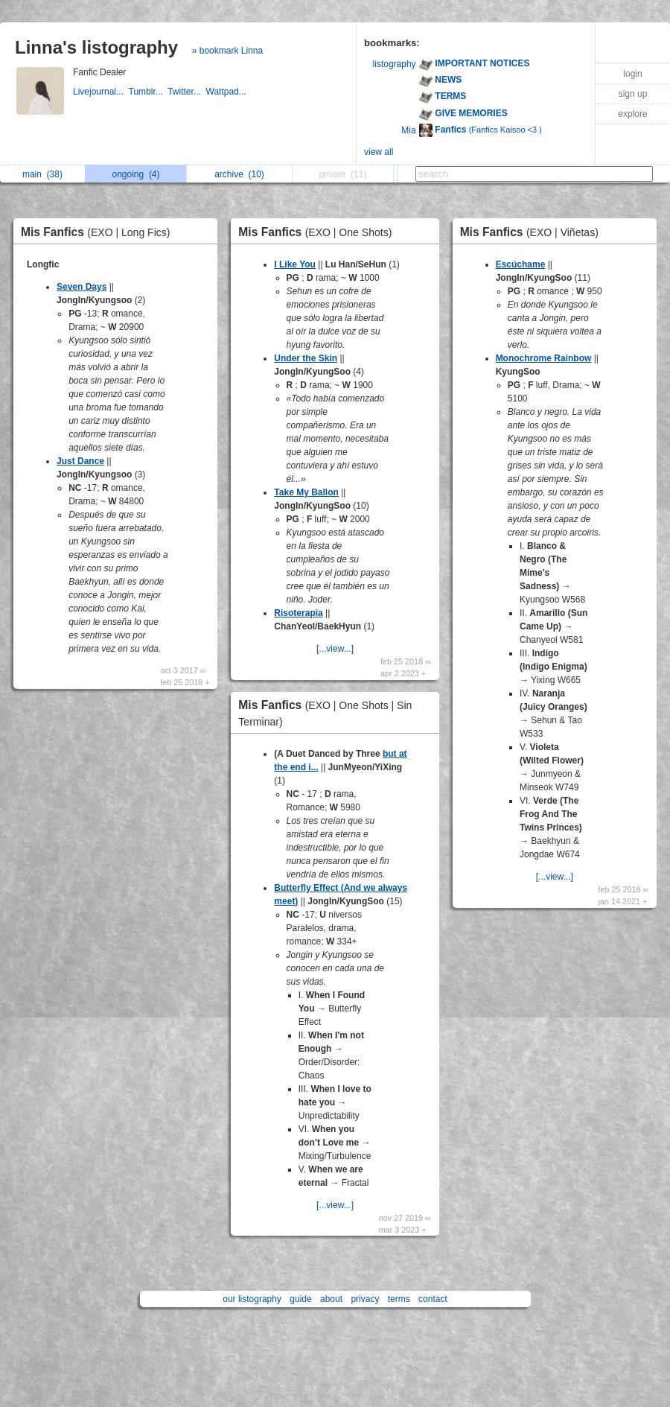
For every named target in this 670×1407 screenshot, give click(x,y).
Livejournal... (101, 91)
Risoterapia (298, 613)
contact (432, 1299)
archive (239, 174)
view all (378, 152)
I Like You (295, 264)
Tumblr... (148, 91)
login (632, 74)
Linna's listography (96, 47)
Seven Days (81, 287)
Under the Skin (305, 358)
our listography (252, 1299)
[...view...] (335, 649)
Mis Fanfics (99, 232)
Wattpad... (227, 91)
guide (300, 1299)
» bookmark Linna (227, 50)
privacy (365, 1299)
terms (399, 1299)
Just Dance (80, 461)
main (42, 174)
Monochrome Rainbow (544, 358)
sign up (633, 94)
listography (394, 64)
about (331, 1299)
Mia (408, 130)
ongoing (135, 174)
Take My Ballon (306, 492)
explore (632, 114)
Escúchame (521, 264)
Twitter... (186, 91)
